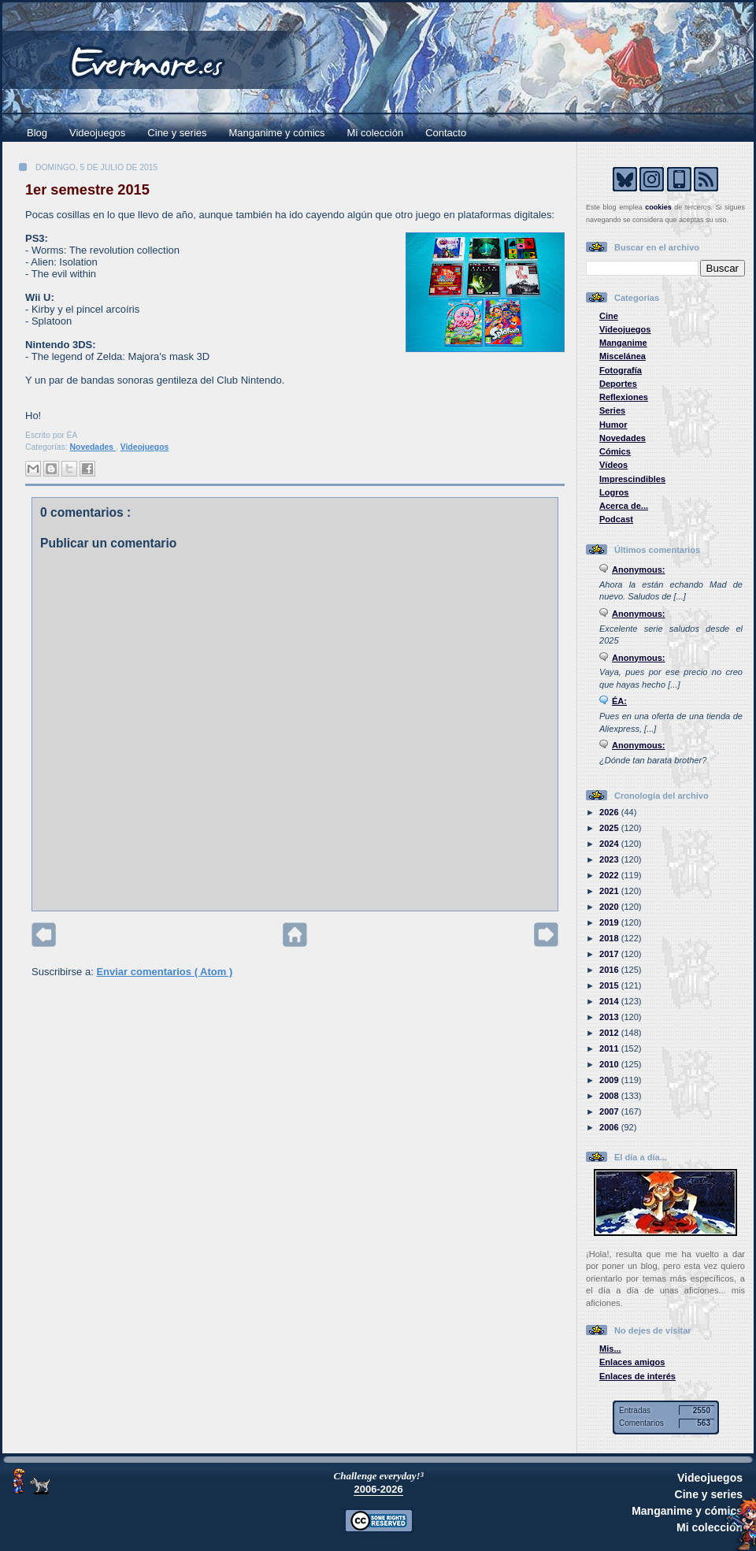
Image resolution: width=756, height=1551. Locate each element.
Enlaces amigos (632, 1362)
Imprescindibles (632, 479)
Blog (37, 133)
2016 (610, 969)
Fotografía (620, 370)
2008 (610, 1095)
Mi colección (375, 133)
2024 (610, 843)
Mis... (610, 1348)
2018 (610, 938)
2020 (610, 906)
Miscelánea (622, 356)
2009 (610, 1080)
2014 (610, 1001)
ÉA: (619, 701)
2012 (610, 1032)
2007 (610, 1111)
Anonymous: (638, 569)
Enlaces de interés (637, 1376)
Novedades (93, 447)
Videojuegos (97, 133)
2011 (610, 1048)
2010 (610, 1064)
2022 (610, 875)
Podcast (616, 519)
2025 (610, 828)
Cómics (615, 451)
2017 (610, 954)
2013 (610, 1017)
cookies (658, 207)
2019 (610, 922)
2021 (610, 891)
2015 (610, 985)
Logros (613, 492)
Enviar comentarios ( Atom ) (164, 972)
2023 (610, 859)
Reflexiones (623, 397)
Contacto (445, 133)
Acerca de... (623, 505)
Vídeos (613, 464)
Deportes (618, 383)
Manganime (623, 342)
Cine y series (176, 133)
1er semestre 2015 (87, 190)
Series (612, 410)
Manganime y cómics (277, 133)
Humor (613, 424)
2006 (610, 1127)
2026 (610, 812)
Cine (608, 316)
